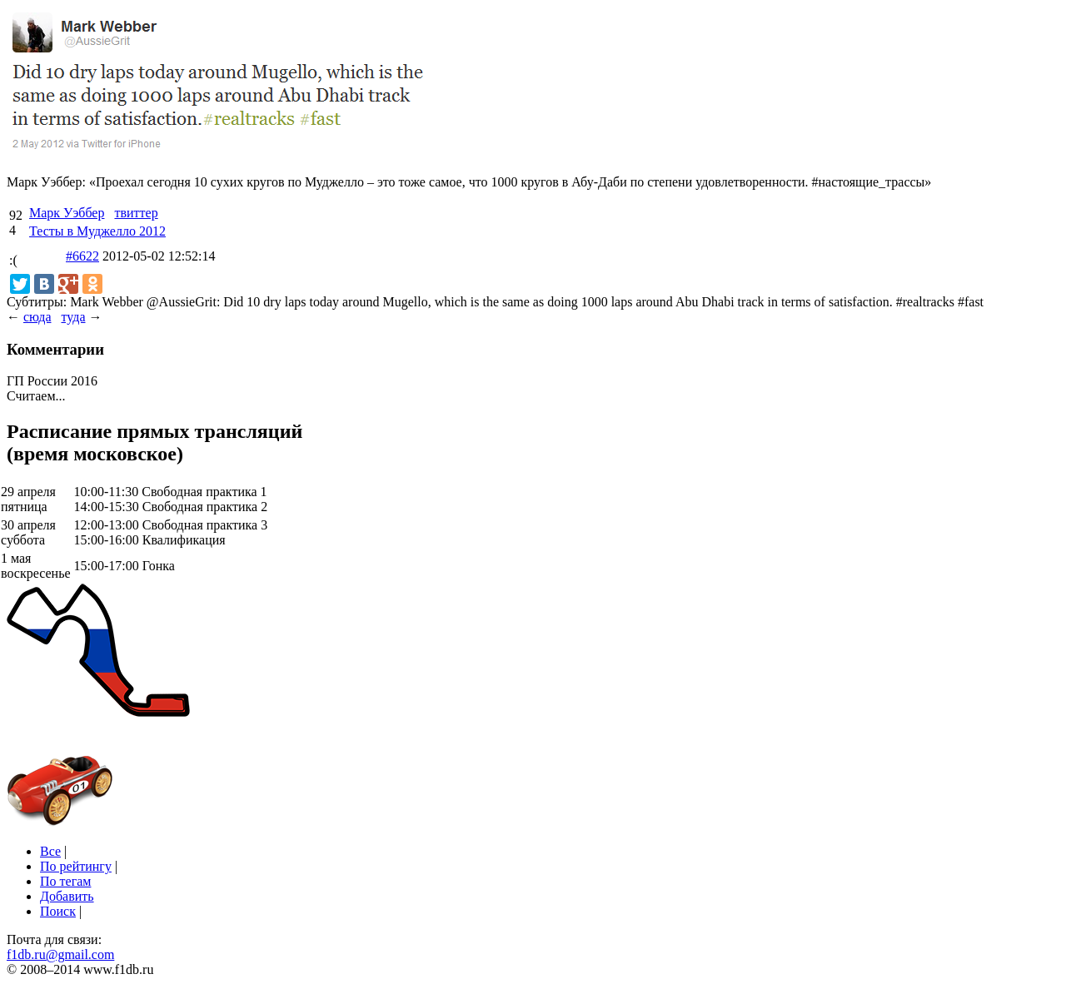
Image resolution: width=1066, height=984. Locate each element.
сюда (37, 317)
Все (50, 851)
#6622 (82, 256)
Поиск (58, 911)
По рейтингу (76, 866)
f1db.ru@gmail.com (60, 954)
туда (73, 317)
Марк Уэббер (66, 213)
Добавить (67, 896)
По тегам (65, 881)
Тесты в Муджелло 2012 (97, 231)
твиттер (135, 213)
